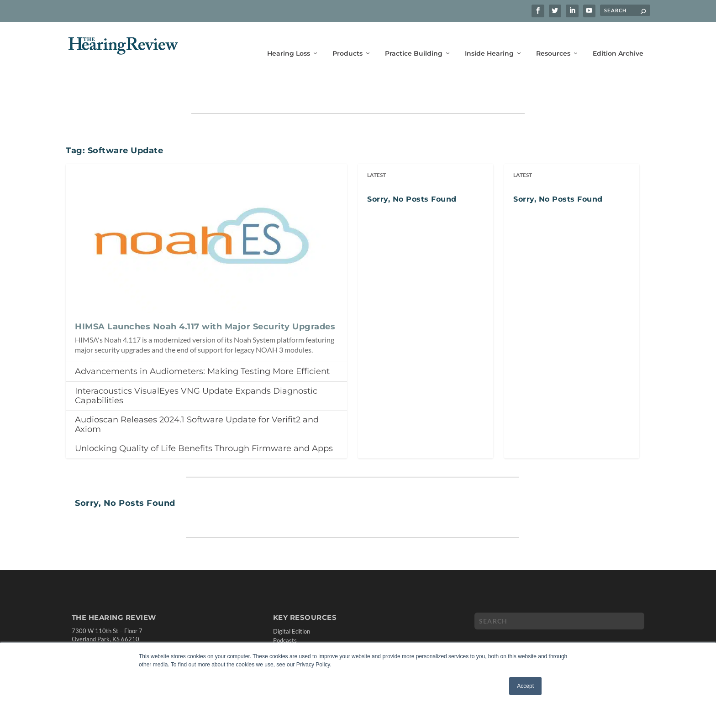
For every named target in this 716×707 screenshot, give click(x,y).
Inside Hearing (489, 40)
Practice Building (413, 40)
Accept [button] (525, 686)
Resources (553, 40)
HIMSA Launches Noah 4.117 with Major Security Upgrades (205, 298)
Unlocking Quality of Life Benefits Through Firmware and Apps (204, 420)
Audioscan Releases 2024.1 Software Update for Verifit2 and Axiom (197, 396)
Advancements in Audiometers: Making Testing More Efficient (202, 343)
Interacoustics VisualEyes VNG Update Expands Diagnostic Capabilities (196, 367)
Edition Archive (618, 40)
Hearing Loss (288, 40)
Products (347, 40)
